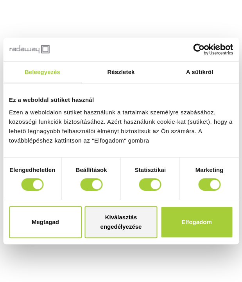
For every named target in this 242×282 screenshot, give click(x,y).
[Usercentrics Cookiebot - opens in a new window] (199, 49)
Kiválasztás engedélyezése (121, 222)
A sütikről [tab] (199, 72)
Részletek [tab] (120, 72)
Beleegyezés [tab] (42, 72)
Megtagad (45, 222)
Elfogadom (196, 222)
